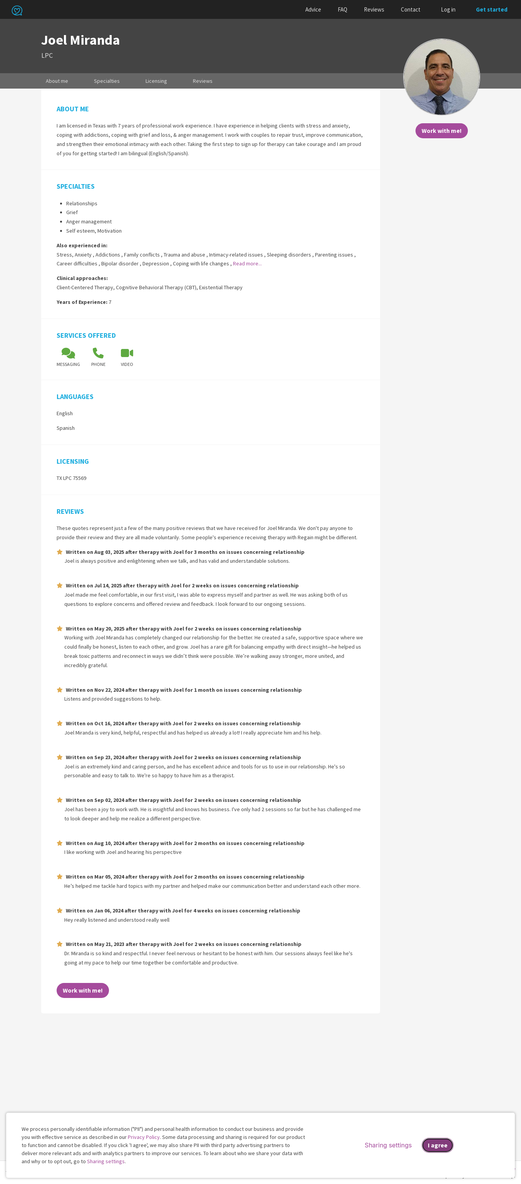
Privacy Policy (144, 1137)
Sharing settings (106, 1161)
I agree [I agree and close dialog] (437, 1145)
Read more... (247, 263)
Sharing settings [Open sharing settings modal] (388, 1145)
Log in (448, 9)
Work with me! (442, 130)
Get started (492, 9)
